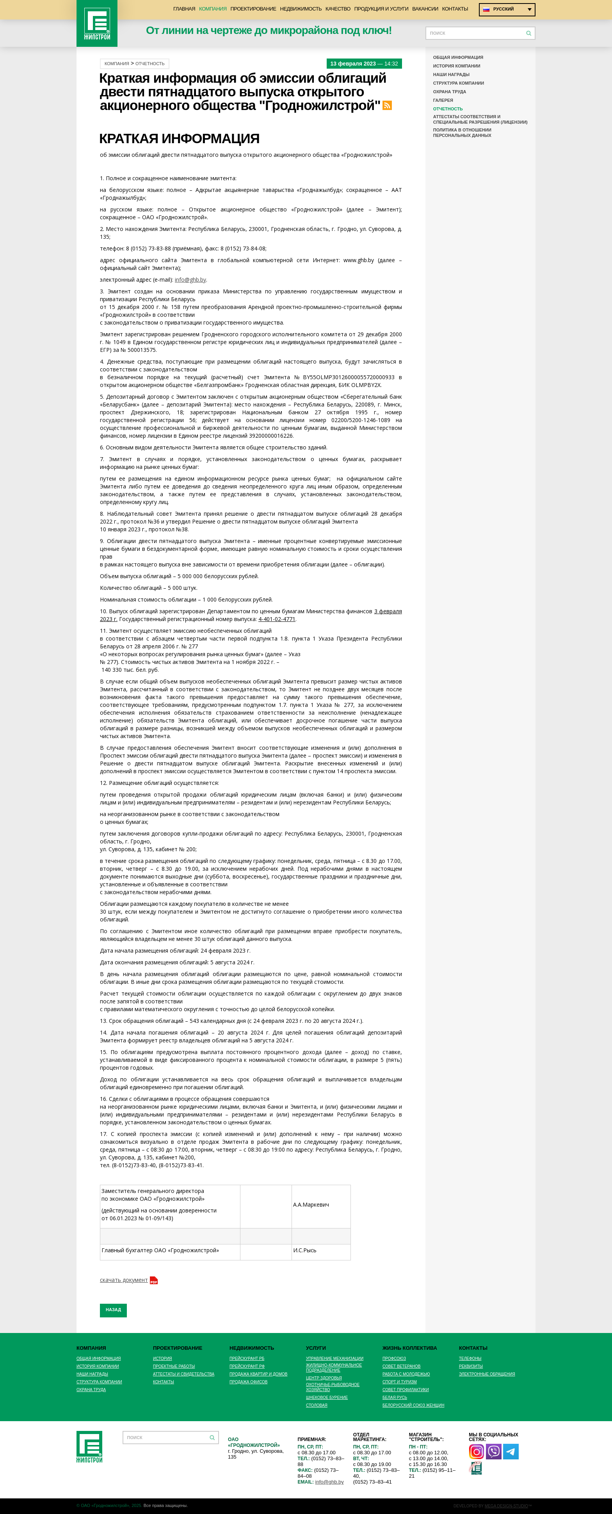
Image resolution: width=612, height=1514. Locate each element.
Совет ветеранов (401, 1366)
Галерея (443, 100)
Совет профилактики (405, 1390)
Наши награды (451, 74)
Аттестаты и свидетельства (183, 1374)
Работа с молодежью (406, 1374)
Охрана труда (449, 91)
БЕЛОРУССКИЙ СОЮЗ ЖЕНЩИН (413, 1405)
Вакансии (425, 9)
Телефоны (470, 1358)
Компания (213, 9)
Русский (503, 9)
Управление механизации (334, 1358)
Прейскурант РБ (247, 1358)
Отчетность (150, 64)
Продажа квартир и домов (258, 1374)
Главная (184, 9)
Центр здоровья (324, 1378)
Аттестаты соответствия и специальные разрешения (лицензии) (480, 119)
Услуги (316, 1348)
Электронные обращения (487, 1374)
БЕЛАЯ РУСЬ (394, 1397)
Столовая (316, 1405)
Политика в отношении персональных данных (462, 133)
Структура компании (458, 83)
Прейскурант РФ (247, 1366)
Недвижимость (301, 9)
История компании (456, 66)
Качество (338, 9)
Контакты (455, 9)
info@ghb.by (190, 279)
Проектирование (253, 9)
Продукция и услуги (381, 9)
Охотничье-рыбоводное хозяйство (332, 1387)
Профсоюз (394, 1358)
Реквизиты (471, 1366)
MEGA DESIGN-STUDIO (506, 1506)
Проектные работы (174, 1366)
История (162, 1358)
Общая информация (458, 57)
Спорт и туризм (399, 1382)
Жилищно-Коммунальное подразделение (334, 1367)
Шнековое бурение (327, 1397)
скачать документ (124, 1279)
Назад (113, 1309)
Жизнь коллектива (409, 1348)
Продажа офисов (248, 1382)
